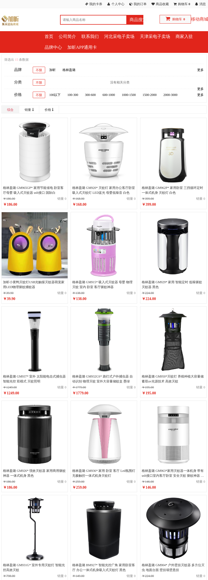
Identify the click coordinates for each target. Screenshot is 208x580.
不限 (39, 70)
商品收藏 (162, 4)
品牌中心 (53, 47)
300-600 (90, 95)
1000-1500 (129, 95)
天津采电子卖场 (155, 36)
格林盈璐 (68, 70)
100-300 (72, 95)
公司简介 (67, 36)
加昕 (52, 70)
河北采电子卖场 (119, 36)
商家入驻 (184, 36)
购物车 (177, 19)
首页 (49, 36)
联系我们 (90, 36)
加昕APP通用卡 (82, 47)
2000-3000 (170, 95)
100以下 (55, 95)
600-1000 (109, 95)
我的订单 (140, 4)
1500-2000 (150, 95)
